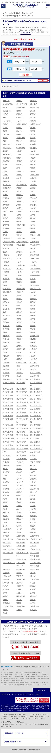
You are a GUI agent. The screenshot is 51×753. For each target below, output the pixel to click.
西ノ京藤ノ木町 (9, 442)
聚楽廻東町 (20, 289)
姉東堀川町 (7, 111)
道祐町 (5, 349)
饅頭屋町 (6, 533)
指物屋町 (19, 235)
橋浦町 (19, 465)
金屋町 (32, 171)
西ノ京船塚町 (21, 442)
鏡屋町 (19, 165)
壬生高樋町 (20, 546)
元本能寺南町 (8, 583)
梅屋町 (32, 131)
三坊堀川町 (20, 245)
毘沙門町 (6, 496)
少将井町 (6, 279)
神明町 (5, 285)
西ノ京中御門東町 (36, 420)
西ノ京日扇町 (8, 435)
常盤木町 (6, 342)
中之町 (32, 353)
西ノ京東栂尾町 (36, 435)
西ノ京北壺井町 (36, 396)
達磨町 (19, 326)
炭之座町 (33, 295)
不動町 (32, 502)
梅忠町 (5, 131)
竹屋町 (32, 305)
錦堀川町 (33, 369)
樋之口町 (33, 492)
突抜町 (32, 329)
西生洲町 (33, 363)
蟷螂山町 (33, 339)
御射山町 (33, 533)
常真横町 (19, 292)
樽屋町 (19, 319)
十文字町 (19, 285)
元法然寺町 (20, 579)
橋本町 (19, 472)
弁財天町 (6, 512)
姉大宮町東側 (21, 104)
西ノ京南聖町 (21, 425)
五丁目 (32, 225)
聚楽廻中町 (34, 285)
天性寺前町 (34, 336)
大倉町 (32, 151)
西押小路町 (34, 366)
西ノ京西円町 (35, 425)
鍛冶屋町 (19, 171)
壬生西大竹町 (8, 553)
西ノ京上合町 (8, 392)
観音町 (32, 195)
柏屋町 (32, 168)
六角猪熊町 (20, 606)
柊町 (4, 479)
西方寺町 (6, 228)
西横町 (32, 455)
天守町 (19, 336)
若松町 (19, 610)
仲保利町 (19, 356)
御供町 (32, 161)
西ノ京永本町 (8, 425)
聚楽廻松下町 (35, 289)
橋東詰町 (33, 469)
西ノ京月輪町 (21, 412)
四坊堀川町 (7, 259)
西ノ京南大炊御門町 (9, 450)
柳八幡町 (6, 590)
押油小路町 (34, 155)
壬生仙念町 (7, 546)
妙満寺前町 (7, 576)
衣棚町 (32, 222)
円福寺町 (33, 144)
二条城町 (6, 462)
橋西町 (5, 469)
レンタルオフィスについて (21, 718)
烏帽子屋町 (7, 144)
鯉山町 (32, 218)
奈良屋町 (33, 359)
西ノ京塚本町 (8, 412)
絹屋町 (19, 205)
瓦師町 (19, 191)
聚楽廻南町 (7, 292)
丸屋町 (32, 529)
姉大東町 (33, 104)
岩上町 (5, 128)
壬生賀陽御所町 (22, 539)
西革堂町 (19, 373)
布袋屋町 (33, 512)
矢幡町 (5, 596)
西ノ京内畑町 (35, 379)
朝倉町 (19, 101)
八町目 (32, 472)
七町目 (5, 359)
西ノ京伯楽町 (8, 432)
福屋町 (5, 499)
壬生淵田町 (34, 566)
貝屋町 (5, 165)
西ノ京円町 (20, 383)
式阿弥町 (19, 252)
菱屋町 (19, 492)
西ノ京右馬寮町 (9, 383)
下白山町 (33, 265)
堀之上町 (33, 516)
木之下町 (33, 205)
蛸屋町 (19, 309)
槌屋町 (19, 332)
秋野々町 (6, 101)
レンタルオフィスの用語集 (37, 718)
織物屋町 (6, 161)
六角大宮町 (34, 606)
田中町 (19, 316)
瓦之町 (5, 195)
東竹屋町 (6, 489)
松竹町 (32, 279)
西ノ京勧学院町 (36, 392)
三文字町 (19, 248)
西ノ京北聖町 (35, 442)
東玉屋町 (19, 489)
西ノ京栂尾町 (8, 416)
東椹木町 (33, 485)
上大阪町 (6, 178)
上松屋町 (33, 185)
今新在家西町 (21, 124)
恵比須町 (19, 141)
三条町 (32, 238)
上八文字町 (7, 185)
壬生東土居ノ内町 (9, 564)
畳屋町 (32, 309)
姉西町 (5, 107)
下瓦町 (19, 262)
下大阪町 (6, 262)
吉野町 (5, 600)
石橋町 (19, 114)
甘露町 (19, 198)
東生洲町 (33, 479)
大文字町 (6, 326)
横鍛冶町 (33, 596)
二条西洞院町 (35, 462)
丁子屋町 (6, 329)
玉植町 (32, 316)
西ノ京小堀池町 (36, 399)
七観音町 (6, 255)
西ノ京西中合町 (36, 428)
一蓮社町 (19, 121)
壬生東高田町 (35, 559)
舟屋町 (19, 506)
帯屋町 (32, 158)
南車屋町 (6, 536)
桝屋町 (32, 519)
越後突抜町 (20, 138)
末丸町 (32, 292)
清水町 (19, 259)
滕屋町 (32, 326)
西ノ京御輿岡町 (22, 445)
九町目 (19, 208)
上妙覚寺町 (7, 188)
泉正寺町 (6, 302)
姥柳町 (32, 128)
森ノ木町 (19, 583)
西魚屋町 (6, 366)
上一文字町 (34, 175)
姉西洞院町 (20, 107)
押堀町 (19, 158)
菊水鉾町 (33, 198)
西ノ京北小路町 (22, 396)
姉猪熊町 (33, 101)
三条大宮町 (20, 238)
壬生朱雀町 (20, 543)
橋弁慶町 (6, 472)
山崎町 (19, 590)
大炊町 (19, 151)
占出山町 (6, 134)
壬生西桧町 (34, 553)
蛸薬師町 (6, 309)
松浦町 (19, 522)
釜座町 (19, 175)
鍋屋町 (19, 359)
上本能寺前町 (21, 185)
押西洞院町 (7, 158)
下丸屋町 (14, 56)
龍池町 (32, 312)
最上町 (32, 576)
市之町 (32, 117)
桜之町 (19, 232)
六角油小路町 (8, 606)
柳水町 (32, 600)
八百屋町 (19, 586)
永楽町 (32, 134)
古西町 (5, 509)
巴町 (18, 342)
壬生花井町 (34, 556)
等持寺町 (19, 339)
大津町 (19, 155)
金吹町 (32, 208)
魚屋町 (19, 128)
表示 (43, 80)
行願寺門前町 (8, 211)
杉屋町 (5, 295)
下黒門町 (33, 262)
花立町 (5, 475)
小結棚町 (6, 222)
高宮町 (5, 305)
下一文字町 (34, 259)
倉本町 (32, 215)
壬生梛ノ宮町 (35, 549)
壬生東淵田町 (35, 563)
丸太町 (19, 529)
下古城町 (19, 269)
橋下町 (32, 465)
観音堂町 (6, 198)
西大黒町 (19, 376)
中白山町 (6, 356)
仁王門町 (6, 363)
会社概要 (11, 714)
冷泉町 (19, 603)
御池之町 (33, 148)
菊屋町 (5, 201)
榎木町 (32, 138)
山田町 (32, 590)
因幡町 (5, 124)
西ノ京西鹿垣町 (22, 428)
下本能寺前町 (35, 269)
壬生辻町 (33, 546)
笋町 (20, 56)
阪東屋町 (33, 475)
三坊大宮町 (34, 242)
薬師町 (32, 586)
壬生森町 (6, 573)
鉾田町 (19, 512)
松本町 (19, 526)
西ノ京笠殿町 (21, 389)
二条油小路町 (21, 459)
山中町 (5, 593)
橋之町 (19, 469)
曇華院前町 (20, 349)
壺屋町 (32, 332)
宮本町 (32, 573)
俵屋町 (32, 319)
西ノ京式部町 (21, 406)
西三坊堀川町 (35, 373)
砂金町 (5, 275)
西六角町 (6, 459)
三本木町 (6, 248)
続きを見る (24, 33)
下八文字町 (7, 269)
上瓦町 (19, 178)
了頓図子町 (7, 603)
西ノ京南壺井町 (36, 449)
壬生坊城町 (7, 569)
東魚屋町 (6, 482)
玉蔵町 (5, 319)
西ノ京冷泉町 (21, 455)
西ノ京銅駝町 (35, 416)
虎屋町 (5, 346)
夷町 (4, 141)
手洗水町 (25, 56)
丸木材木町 (7, 529)
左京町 (5, 232)
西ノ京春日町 (35, 389)
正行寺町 (19, 275)
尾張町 (19, 161)
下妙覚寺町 (34, 272)
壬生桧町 (19, 566)
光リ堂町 (19, 479)
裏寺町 (19, 134)
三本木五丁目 (35, 245)
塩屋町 (5, 252)
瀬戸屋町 (33, 299)
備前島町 (19, 496)
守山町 (32, 583)
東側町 (5, 485)
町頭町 (5, 522)
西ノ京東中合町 (9, 439)
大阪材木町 (7, 155)
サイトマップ (44, 714)
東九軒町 (19, 485)
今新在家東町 (35, 124)
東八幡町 (6, 492)
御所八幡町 (20, 225)
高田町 (32, 302)
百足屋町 (19, 576)
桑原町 (19, 218)
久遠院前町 (34, 211)
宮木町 (19, 573)
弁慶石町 (33, 509)
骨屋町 (5, 516)
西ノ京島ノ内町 (36, 406)
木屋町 (5, 208)
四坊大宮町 (34, 255)
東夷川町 (19, 482)
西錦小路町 (7, 379)
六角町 (5, 610)
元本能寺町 (34, 579)
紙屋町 (19, 188)
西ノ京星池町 (8, 445)
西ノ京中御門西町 (22, 420)
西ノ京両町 (7, 455)
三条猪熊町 (7, 238)
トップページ (5, 714)
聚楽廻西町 (7, 289)
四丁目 (19, 600)
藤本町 (19, 502)
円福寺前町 (7, 148)
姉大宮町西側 (8, 104)
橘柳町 (19, 312)
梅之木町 (19, 131)
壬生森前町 (34, 569)
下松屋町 (6, 272)
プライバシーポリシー (33, 714)
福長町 (32, 496)
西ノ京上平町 (21, 392)
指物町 (5, 235)
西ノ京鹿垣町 (8, 406)
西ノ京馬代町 (35, 432)
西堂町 (5, 299)
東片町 (32, 482)
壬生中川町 (20, 549)
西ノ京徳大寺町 (22, 416)
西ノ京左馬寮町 (22, 402)
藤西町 (5, 502)
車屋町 (5, 218)
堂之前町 (33, 346)
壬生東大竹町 (21, 559)
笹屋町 (32, 232)
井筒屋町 (33, 121)
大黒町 (19, 322)
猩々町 (19, 279)
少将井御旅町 (35, 275)
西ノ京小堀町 (8, 402)
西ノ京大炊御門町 (36, 384)
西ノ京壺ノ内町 (36, 412)
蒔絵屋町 (19, 519)
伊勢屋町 (19, 117)
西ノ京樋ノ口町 (22, 439)
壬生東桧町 (20, 563)
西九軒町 (6, 373)
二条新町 (33, 459)
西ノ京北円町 (8, 396)
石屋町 (32, 114)
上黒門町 (33, 178)
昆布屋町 (6, 225)
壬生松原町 (20, 569)
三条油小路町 (35, 235)
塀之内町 (19, 509)
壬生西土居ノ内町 (22, 554)
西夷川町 (19, 366)
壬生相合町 (20, 536)
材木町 (32, 248)
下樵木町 (6, 265)
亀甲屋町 (6, 205)
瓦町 (32, 191)
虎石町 (32, 342)
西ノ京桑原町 (21, 399)
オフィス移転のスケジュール (17, 716)
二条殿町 (19, 462)
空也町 (19, 211)
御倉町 (19, 533)
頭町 (18, 168)
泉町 (4, 117)
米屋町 (19, 222)
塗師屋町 (6, 465)
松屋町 (32, 526)
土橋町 (5, 332)
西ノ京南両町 (35, 452)
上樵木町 (6, 181)
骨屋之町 (19, 516)
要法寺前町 (20, 596)
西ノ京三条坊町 (36, 402)
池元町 (5, 114)
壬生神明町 (34, 543)
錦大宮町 (19, 369)
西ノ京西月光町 (9, 428)
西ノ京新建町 (35, 409)
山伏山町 (19, 593)
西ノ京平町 (34, 439)
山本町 (32, 593)
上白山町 (33, 181)
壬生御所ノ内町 (36, 539)
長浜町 (32, 356)
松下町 (5, 526)
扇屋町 (5, 151)
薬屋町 (19, 215)
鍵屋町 (5, 168)
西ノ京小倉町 (8, 389)
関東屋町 (19, 195)
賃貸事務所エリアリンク (13, 733)
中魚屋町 (33, 349)
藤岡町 (19, 499)
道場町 (19, 346)
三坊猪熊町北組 (9, 242)
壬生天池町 (34, 536)
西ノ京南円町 (35, 445)
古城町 (32, 506)
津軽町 (19, 329)
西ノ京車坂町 (8, 399)
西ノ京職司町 (21, 409)
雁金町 (5, 191)
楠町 (4, 215)
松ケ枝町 (33, 522)
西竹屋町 (6, 376)
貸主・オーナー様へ (20, 714)
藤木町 (32, 499)
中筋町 (19, 353)
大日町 (32, 322)
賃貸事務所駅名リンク (13, 742)
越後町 (5, 138)
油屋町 (19, 111)
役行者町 (19, 144)
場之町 (19, 475)
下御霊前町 (20, 265)
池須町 (32, 111)
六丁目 (32, 603)
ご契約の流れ (5, 716)
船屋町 (5, 506)
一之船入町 (7, 121)
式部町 (32, 252)
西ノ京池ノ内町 (22, 379)
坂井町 (19, 228)
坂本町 (32, 228)
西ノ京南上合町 (22, 449)
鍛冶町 (5, 171)
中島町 (5, 353)
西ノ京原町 (20, 432)
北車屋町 (19, 201)
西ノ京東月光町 (22, 435)
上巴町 (19, 181)
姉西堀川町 (34, 107)
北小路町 (33, 201)
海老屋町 (33, 141)
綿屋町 (5, 613)
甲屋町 (5, 175)
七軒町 (19, 255)
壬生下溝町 (7, 543)
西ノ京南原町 (21, 452)
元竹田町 (6, 579)
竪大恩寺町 (7, 316)
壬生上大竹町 (8, 539)
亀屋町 (32, 188)
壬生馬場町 (7, 559)
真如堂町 (33, 282)
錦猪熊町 (6, 369)
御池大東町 (20, 148)
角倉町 (19, 295)
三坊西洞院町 (8, 245)
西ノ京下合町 (8, 409)
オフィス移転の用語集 (32, 716)
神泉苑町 (19, 282)
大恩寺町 (6, 322)
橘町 (4, 312)
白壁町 (5, 282)
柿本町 (32, 165)
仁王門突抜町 (21, 363)
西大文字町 (34, 376)
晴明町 (19, 299)
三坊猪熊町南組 (22, 242)
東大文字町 (34, 489)
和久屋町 (33, 610)
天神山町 (6, 339)
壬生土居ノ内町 (9, 549)
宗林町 (19, 302)
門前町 (5, 586)
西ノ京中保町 (8, 419)
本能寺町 (6, 519)
